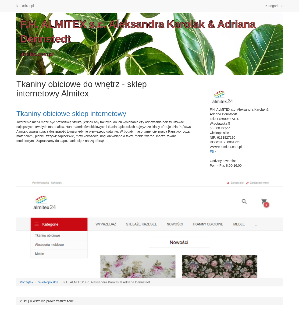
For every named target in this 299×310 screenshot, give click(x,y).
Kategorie (274, 6)
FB (212, 151)
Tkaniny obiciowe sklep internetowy (71, 113)
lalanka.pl (25, 6)
